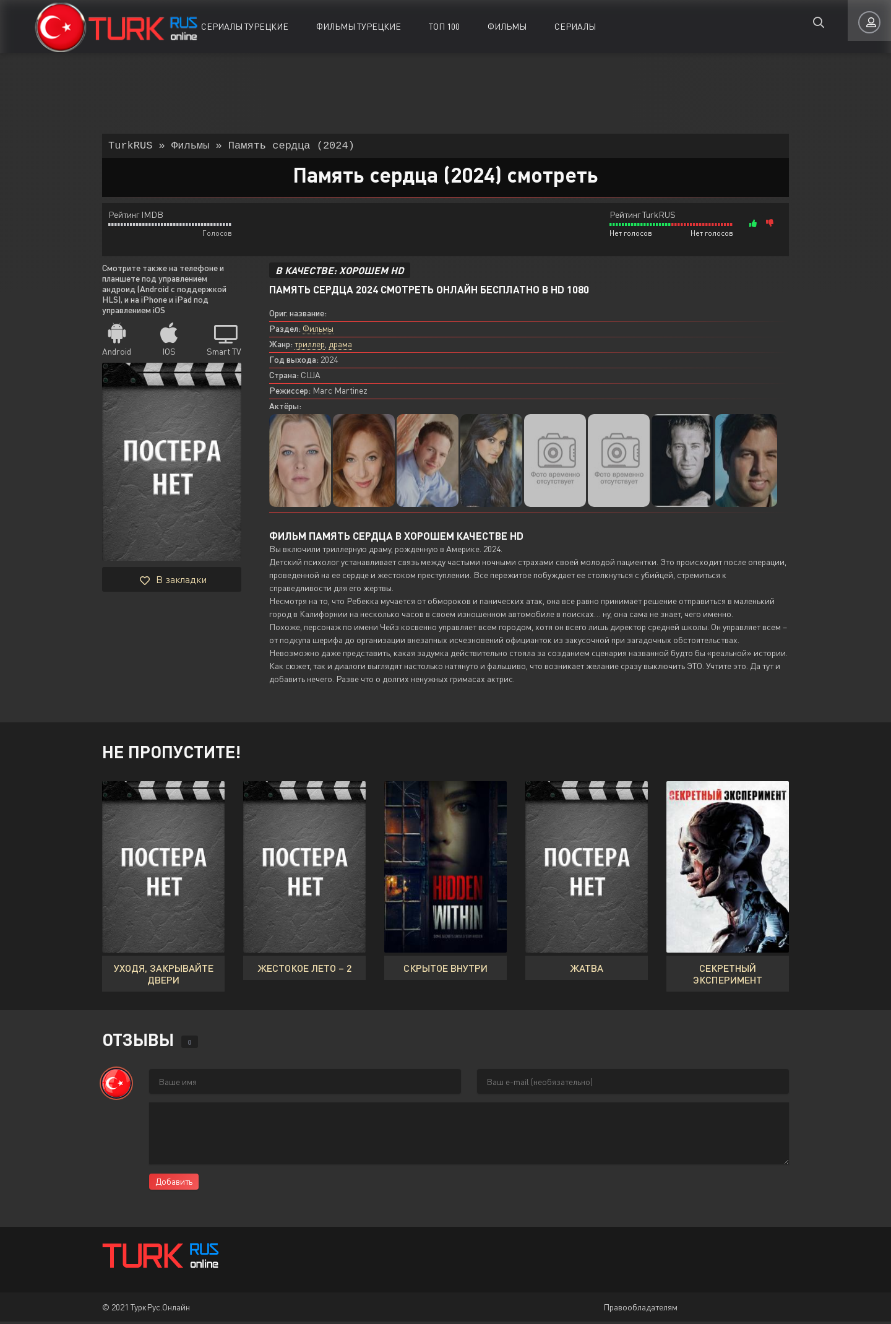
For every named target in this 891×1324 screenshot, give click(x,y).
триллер (310, 346)
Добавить (173, 1184)
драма (340, 346)
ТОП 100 (444, 26)
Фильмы (507, 26)
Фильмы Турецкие (358, 26)
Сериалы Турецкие (244, 26)
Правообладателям (640, 1309)
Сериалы (575, 26)
